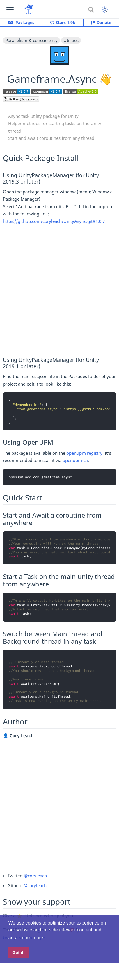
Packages (21, 22)
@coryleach (35, 875)
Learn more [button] (31, 937)
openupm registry (84, 453)
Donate (101, 22)
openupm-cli (75, 460)
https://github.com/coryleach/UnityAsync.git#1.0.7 (54, 221)
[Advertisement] (59, 291)
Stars (62, 22)
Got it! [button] (18, 952)
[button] (10, 9)
